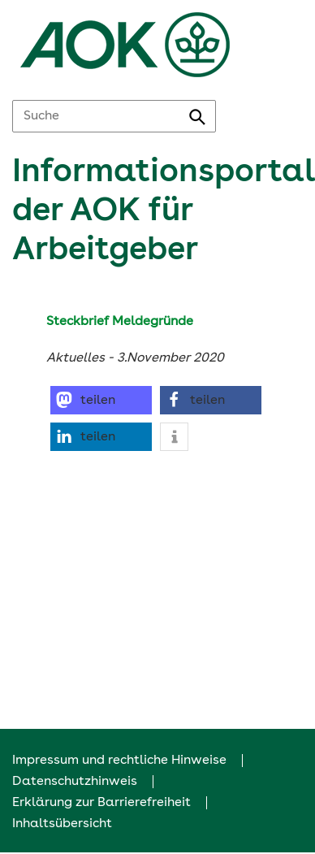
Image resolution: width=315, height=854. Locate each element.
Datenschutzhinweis (74, 781)
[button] (101, 400)
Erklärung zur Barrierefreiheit (101, 802)
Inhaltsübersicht (62, 823)
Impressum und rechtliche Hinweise (119, 760)
